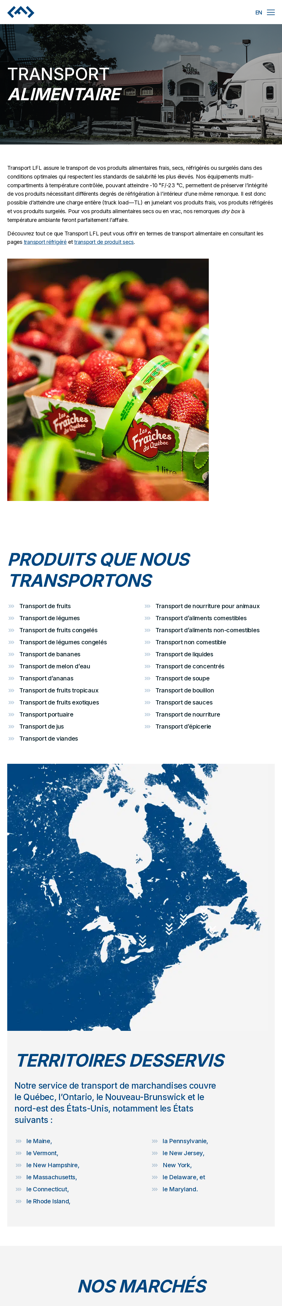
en (258, 12)
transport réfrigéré (45, 242)
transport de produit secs (105, 242)
